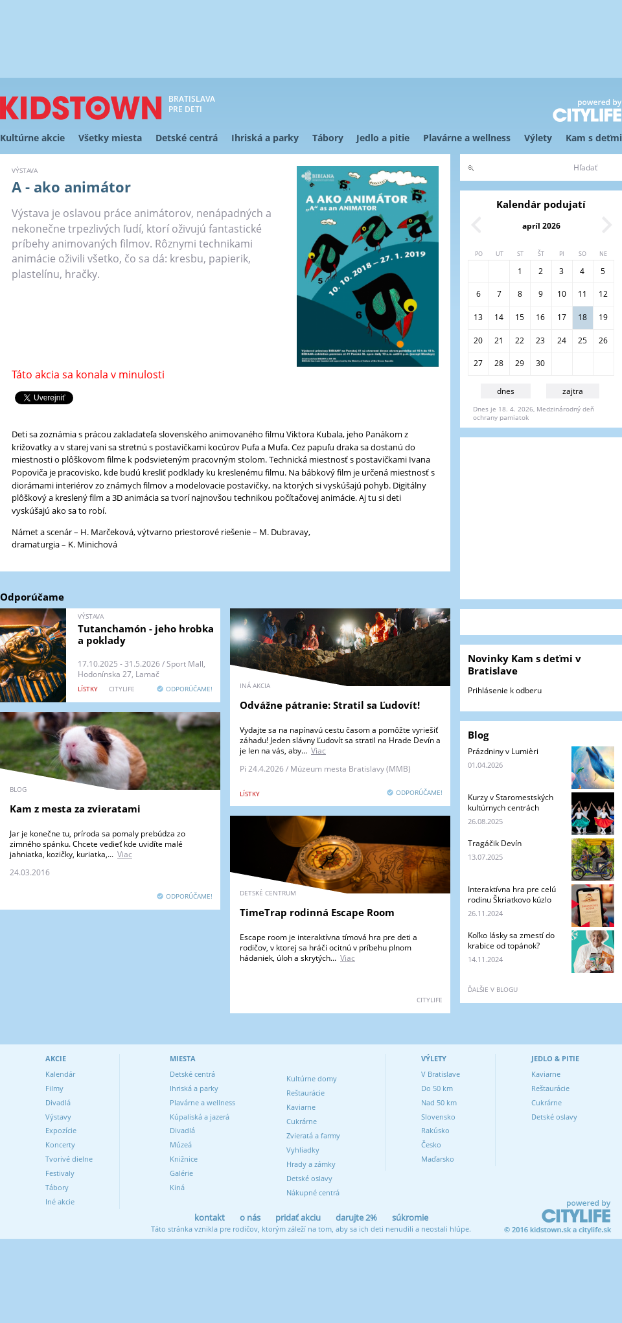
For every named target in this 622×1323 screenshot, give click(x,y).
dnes (505, 391)
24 (561, 340)
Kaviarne (301, 1107)
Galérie (181, 1173)
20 (478, 340)
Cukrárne (301, 1121)
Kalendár (60, 1074)
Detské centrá (187, 138)
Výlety (538, 138)
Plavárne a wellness (467, 138)
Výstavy (58, 1117)
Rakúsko (435, 1130)
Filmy (54, 1088)
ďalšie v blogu (493, 989)
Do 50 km (437, 1088)
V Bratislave (440, 1074)
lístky (88, 688)
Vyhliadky (302, 1150)
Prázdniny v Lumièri (503, 751)
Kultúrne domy (311, 1078)
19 (603, 317)
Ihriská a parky (265, 138)
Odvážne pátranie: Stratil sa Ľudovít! (330, 704)
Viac (318, 750)
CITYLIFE (122, 688)
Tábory (327, 138)
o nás (250, 1217)
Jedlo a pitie (382, 138)
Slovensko (438, 1117)
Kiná (177, 1187)
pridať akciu (298, 1217)
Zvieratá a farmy (313, 1135)
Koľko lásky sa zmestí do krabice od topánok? (511, 940)
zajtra (572, 391)
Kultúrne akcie (32, 138)
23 (540, 340)
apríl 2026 (541, 225)
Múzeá (181, 1144)
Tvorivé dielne (69, 1159)
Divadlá (58, 1102)
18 (582, 317)
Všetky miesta (110, 138)
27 (478, 363)
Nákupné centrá (313, 1192)
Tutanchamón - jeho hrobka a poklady (146, 634)
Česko (431, 1144)
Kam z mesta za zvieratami (75, 808)
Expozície (60, 1130)
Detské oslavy (309, 1178)
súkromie (410, 1217)
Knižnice (184, 1159)
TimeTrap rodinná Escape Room (317, 912)
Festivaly (60, 1173)
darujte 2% (356, 1217)
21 (498, 340)
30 (540, 363)
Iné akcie (60, 1201)
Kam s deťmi (594, 138)
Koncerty (60, 1144)
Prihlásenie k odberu (505, 690)
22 (519, 340)
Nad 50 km (439, 1102)
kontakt (209, 1217)
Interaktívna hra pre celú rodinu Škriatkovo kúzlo (512, 894)
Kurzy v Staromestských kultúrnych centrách (510, 802)
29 (519, 363)
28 (498, 363)
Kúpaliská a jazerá (199, 1117)
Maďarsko (437, 1159)
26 (603, 340)
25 (582, 340)
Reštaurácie (305, 1093)
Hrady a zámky (311, 1164)
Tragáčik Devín (495, 843)
